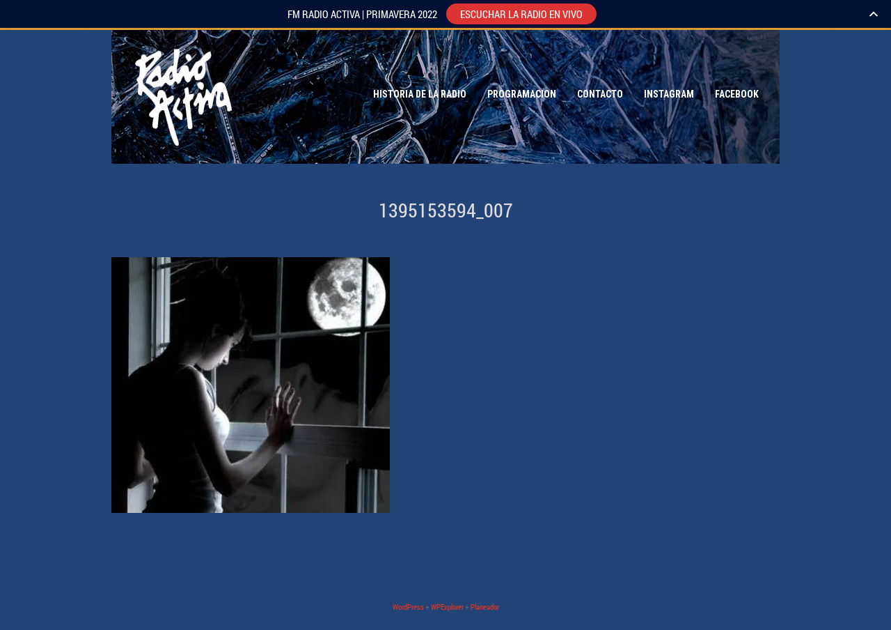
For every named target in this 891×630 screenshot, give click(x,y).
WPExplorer (447, 606)
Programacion (521, 94)
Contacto (600, 94)
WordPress (408, 606)
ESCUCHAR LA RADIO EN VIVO (521, 14)
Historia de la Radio (419, 94)
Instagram (669, 94)
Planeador (485, 606)
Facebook (737, 94)
